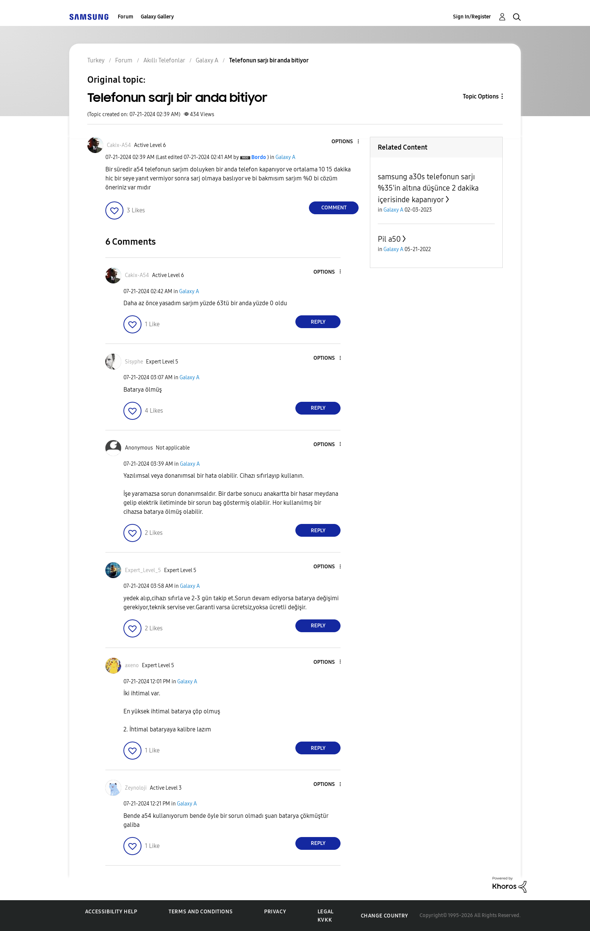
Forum (125, 17)
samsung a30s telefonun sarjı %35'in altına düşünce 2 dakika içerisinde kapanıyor (428, 188)
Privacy (275, 911)
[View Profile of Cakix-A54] (119, 145)
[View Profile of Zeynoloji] (136, 788)
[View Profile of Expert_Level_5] (143, 570)
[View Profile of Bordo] (258, 157)
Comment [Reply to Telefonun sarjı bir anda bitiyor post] (334, 207)
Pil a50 (389, 239)
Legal (326, 911)
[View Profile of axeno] (132, 665)
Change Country (384, 916)
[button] (346, 141)
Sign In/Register (472, 17)
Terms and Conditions (201, 911)
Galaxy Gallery (157, 17)
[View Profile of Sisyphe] (134, 362)
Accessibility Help (111, 911)
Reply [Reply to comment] (318, 322)
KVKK (325, 920)
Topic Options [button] (481, 96)
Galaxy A (285, 157)
